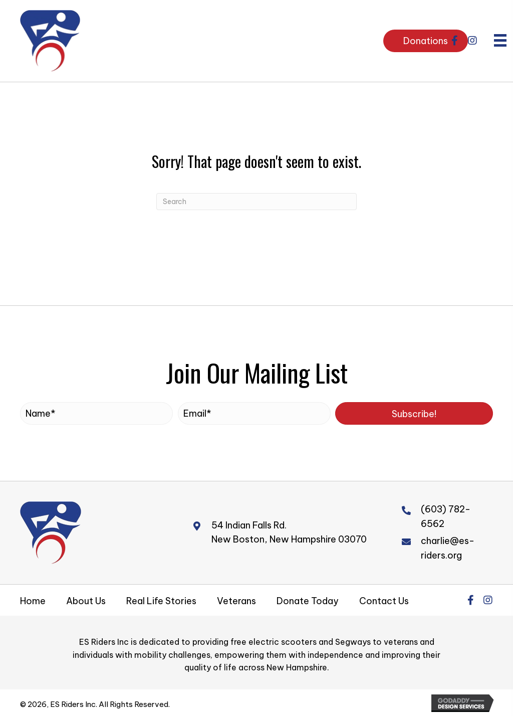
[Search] (256, 201)
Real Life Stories (161, 601)
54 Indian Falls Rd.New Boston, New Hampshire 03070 (289, 532)
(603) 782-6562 (445, 516)
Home (33, 601)
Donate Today (308, 601)
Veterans (236, 601)
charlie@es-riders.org (447, 548)
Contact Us (384, 601)
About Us (86, 601)
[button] (455, 41)
